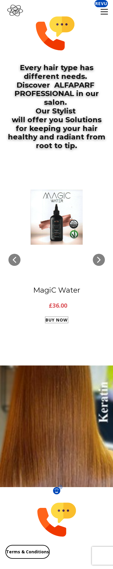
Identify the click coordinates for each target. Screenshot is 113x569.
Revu (101, 3)
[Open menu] (104, 12)
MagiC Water (56, 290)
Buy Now (57, 320)
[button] (14, 260)
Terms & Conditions (27, 552)
